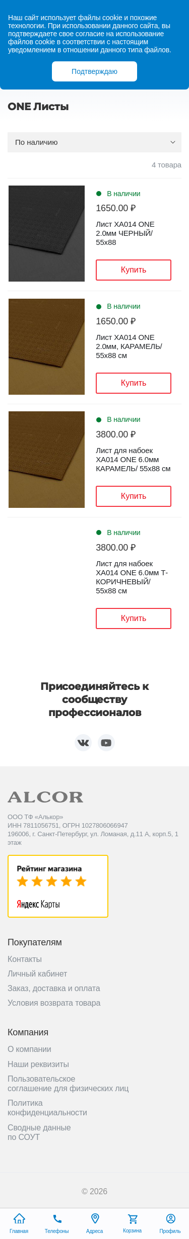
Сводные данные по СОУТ (39, 1132)
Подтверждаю (94, 71)
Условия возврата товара (54, 1003)
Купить (134, 270)
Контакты (25, 959)
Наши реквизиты (38, 1064)
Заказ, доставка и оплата (54, 988)
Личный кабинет (37, 973)
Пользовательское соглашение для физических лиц (68, 1084)
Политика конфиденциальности (47, 1108)
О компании (29, 1049)
